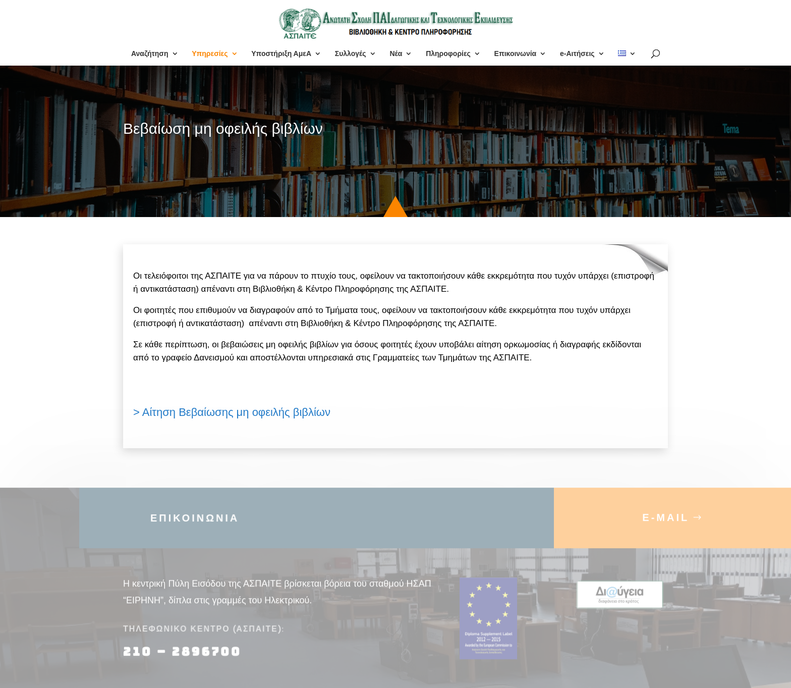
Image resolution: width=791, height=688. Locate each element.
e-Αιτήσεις (577, 54)
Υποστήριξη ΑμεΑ (281, 54)
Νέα (395, 54)
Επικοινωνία (515, 54)
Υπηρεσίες (210, 54)
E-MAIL (665, 522)
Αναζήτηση (149, 54)
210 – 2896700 (184, 657)
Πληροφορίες (448, 54)
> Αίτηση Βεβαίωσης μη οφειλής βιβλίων (231, 412)
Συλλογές (350, 54)
